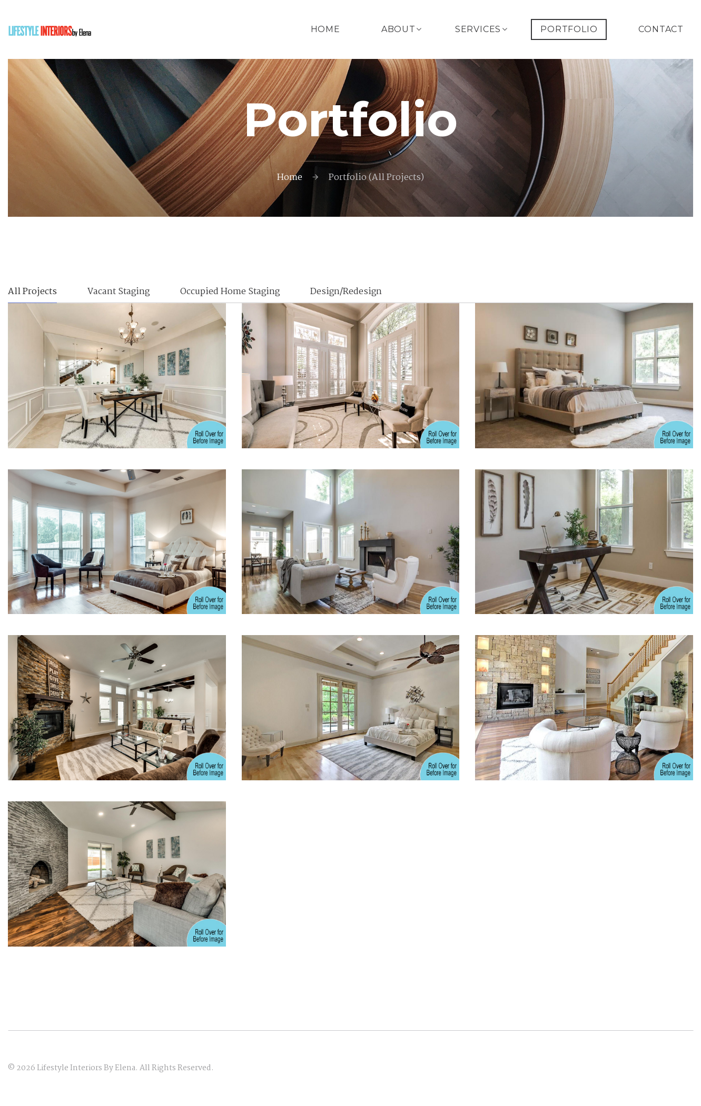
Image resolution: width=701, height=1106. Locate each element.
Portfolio (568, 29)
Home (325, 29)
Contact (661, 29)
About (398, 29)
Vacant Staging (118, 293)
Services (478, 29)
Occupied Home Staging (230, 293)
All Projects (32, 293)
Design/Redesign (346, 293)
